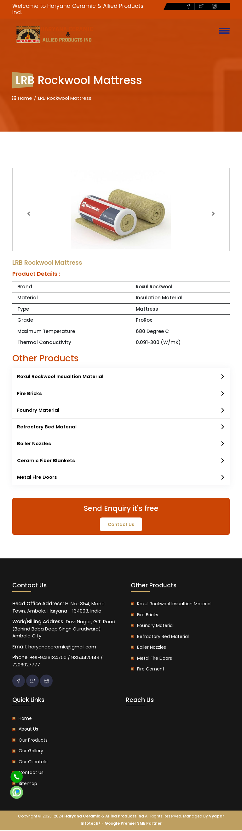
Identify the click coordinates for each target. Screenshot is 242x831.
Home (22, 98)
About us (28, 729)
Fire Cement (150, 669)
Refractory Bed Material (121, 427)
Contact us (31, 773)
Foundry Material (121, 410)
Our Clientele (33, 762)
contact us (121, 525)
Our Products (33, 740)
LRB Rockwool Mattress (64, 98)
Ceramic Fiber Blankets (121, 461)
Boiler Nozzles (121, 444)
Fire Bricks (121, 394)
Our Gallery (31, 751)
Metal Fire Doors (121, 478)
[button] (28, 213)
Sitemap (28, 784)
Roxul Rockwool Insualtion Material (121, 377)
